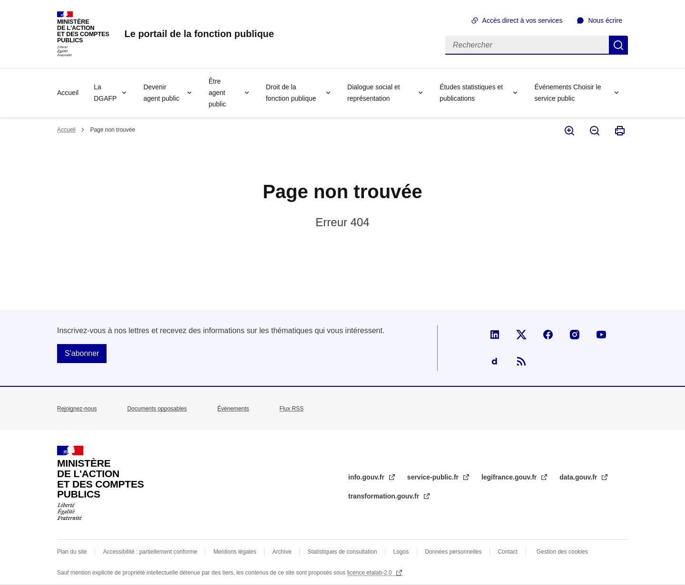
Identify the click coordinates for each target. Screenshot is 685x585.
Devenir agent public (161, 92)
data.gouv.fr (579, 477)
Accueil (67, 92)
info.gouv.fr (367, 477)
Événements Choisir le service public (567, 92)
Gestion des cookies (562, 551)
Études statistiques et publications (471, 92)
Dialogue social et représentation (373, 92)
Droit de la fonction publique (291, 92)
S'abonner (82, 353)
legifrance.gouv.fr (509, 477)
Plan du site (72, 551)
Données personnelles (453, 551)
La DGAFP (105, 92)
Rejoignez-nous (77, 408)
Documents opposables (156, 408)
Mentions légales (235, 551)
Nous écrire (605, 20)
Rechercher (618, 45)
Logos (401, 551)
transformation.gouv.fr (384, 496)
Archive (282, 551)
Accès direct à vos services (522, 20)
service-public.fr (433, 477)
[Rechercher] (527, 45)
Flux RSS (292, 408)
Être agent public (217, 92)
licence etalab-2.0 (370, 572)
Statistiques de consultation (342, 551)
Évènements (233, 408)
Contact (507, 551)
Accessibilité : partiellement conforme (150, 551)
